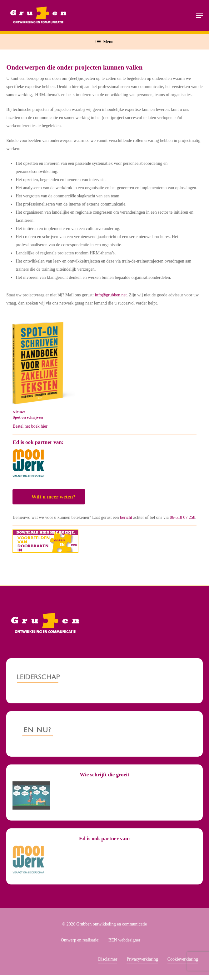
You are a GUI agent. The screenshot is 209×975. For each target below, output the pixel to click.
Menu (104, 41)
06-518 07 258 (182, 517)
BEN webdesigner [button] (124, 940)
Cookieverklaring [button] (182, 959)
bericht (126, 517)
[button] (199, 16)
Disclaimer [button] (107, 959)
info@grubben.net (111, 295)
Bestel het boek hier (29, 426)
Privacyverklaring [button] (142, 959)
